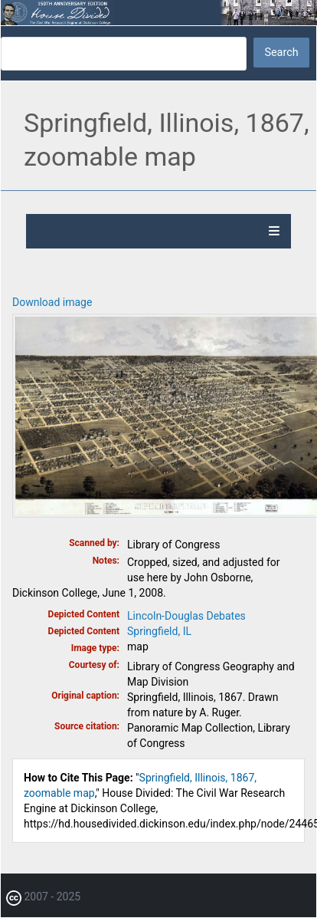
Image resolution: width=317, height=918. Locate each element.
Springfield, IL (159, 631)
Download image (52, 302)
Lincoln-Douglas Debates (186, 616)
